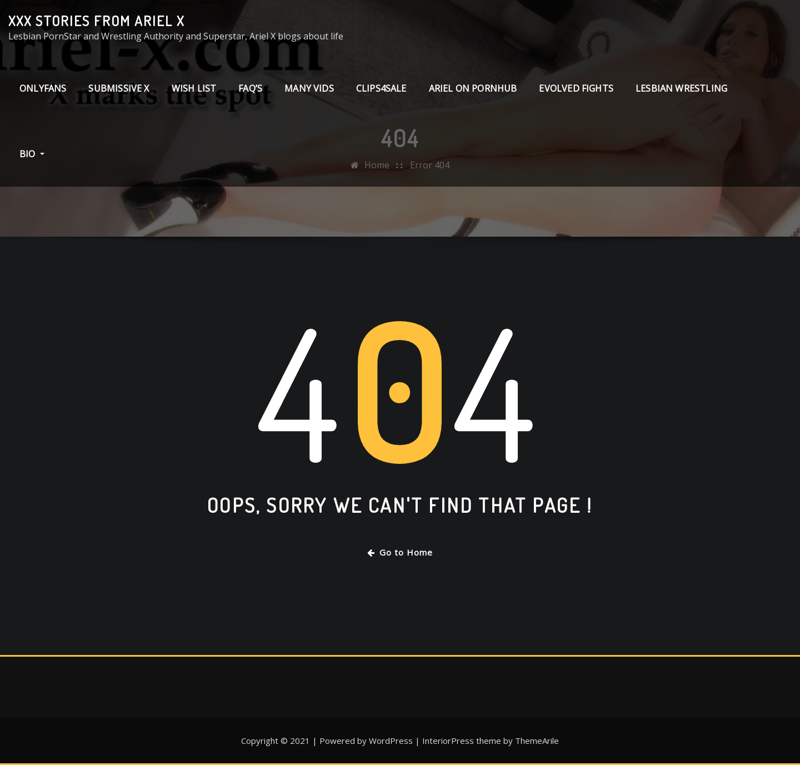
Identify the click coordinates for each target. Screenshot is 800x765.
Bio (31, 154)
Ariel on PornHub (473, 88)
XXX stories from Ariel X (96, 20)
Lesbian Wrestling (681, 88)
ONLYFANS (42, 88)
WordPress (391, 740)
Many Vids (309, 88)
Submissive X (118, 88)
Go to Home (400, 552)
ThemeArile (537, 740)
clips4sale (381, 88)
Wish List (194, 88)
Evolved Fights (576, 88)
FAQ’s (250, 88)
